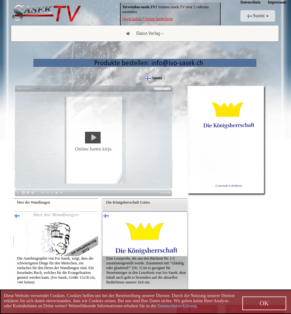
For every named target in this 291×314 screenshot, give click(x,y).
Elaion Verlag (150, 33)
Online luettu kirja (159, 19)
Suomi (258, 15)
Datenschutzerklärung (177, 306)
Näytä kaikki (132, 19)
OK (264, 303)
